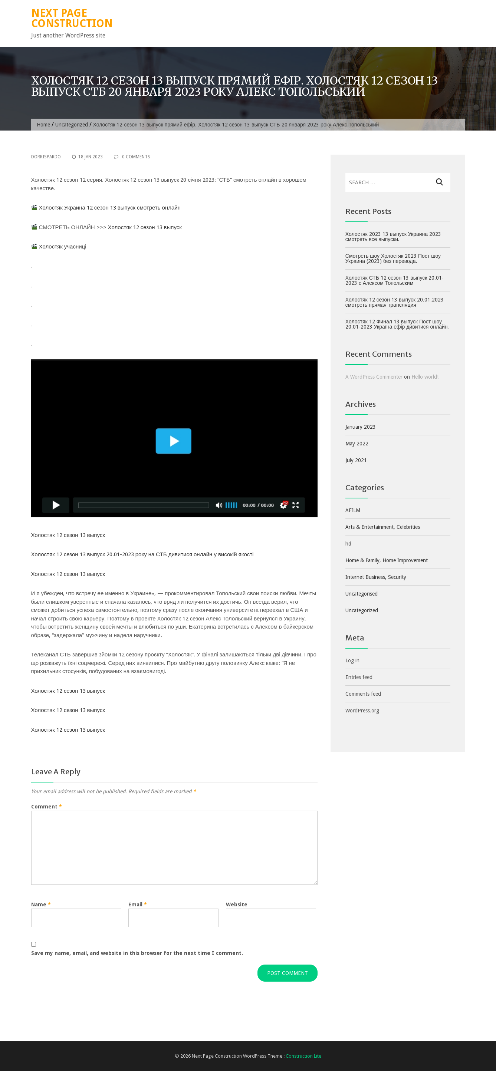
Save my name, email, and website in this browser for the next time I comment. (137, 953)
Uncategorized (71, 125)
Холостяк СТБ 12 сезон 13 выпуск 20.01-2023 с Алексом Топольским (394, 280)
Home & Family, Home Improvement (386, 560)
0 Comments (132, 156)
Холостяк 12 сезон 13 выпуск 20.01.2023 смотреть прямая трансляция (394, 302)
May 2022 (356, 443)
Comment (46, 807)
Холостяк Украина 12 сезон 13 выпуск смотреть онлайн (110, 207)
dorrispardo (46, 156)
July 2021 (356, 460)
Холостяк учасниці (62, 246)
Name (41, 904)
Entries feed (358, 677)
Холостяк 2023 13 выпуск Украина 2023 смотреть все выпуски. (393, 236)
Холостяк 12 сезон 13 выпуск (145, 227)
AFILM (352, 510)
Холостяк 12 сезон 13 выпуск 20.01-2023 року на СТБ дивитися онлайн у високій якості (142, 554)
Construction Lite (303, 1056)
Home (43, 125)
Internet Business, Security (375, 577)
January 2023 (360, 427)
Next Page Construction (72, 18)
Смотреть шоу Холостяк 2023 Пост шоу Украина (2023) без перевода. (393, 258)
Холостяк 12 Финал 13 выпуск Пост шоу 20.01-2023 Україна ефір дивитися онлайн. (397, 324)
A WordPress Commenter (374, 377)
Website (236, 904)
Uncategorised (361, 594)
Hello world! (424, 377)
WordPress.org (362, 711)
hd (348, 544)
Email (137, 904)
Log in (352, 660)
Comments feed (363, 694)
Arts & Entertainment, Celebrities (382, 527)
